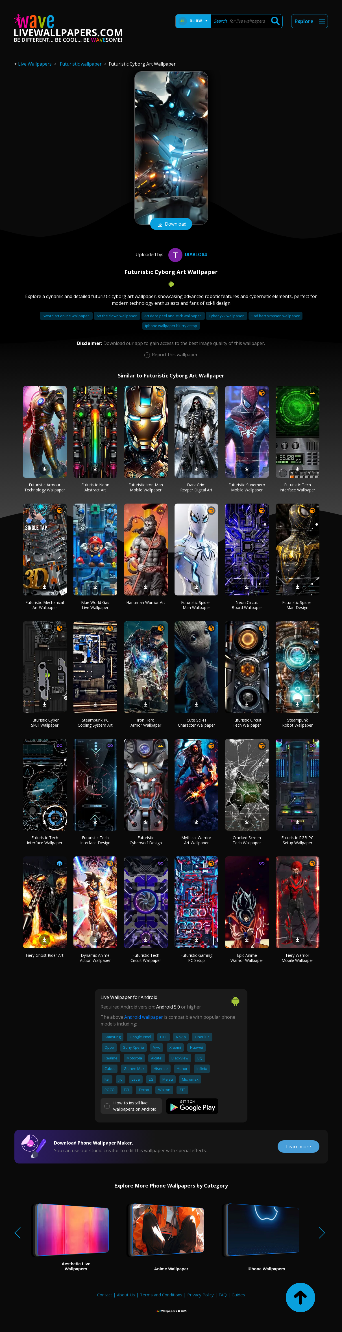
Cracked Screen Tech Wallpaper (247, 840)
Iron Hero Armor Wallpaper (145, 722)
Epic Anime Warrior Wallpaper (246, 958)
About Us (126, 1295)
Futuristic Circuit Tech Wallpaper (247, 722)
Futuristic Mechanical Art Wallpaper (44, 605)
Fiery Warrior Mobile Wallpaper (297, 958)
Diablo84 (187, 254)
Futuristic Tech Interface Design (95, 840)
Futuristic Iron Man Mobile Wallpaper (145, 487)
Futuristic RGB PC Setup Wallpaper (297, 840)
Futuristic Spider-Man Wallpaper (196, 605)
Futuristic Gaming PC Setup (196, 958)
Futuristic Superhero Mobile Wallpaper (246, 487)
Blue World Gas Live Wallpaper (95, 605)
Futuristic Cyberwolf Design (146, 840)
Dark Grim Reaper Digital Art (196, 487)
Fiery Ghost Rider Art (45, 955)
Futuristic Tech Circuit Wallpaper (145, 958)
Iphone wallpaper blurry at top (171, 325)
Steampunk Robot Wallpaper (297, 722)
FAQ (223, 1295)
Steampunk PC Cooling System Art (95, 722)
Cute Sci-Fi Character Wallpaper (196, 722)
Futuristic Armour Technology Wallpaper (44, 487)
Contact (104, 1295)
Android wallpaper (143, 1017)
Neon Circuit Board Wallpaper (247, 605)
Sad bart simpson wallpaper (275, 315)
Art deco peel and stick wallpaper (173, 315)
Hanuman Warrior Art (145, 602)
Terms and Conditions (161, 1295)
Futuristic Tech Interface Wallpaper (297, 487)
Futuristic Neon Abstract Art (95, 487)
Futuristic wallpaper (81, 64)
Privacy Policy (200, 1295)
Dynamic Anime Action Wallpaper (95, 958)
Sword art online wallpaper (66, 315)
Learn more (298, 1146)
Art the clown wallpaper (117, 315)
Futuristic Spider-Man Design (297, 605)
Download (171, 224)
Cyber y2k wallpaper (227, 315)
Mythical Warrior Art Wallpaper (196, 840)
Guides (238, 1295)
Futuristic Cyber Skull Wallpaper (45, 722)
